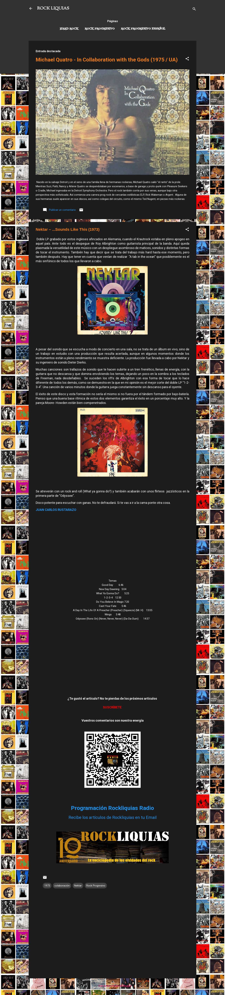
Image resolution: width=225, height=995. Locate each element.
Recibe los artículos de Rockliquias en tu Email (113, 817)
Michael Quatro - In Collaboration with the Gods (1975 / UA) (107, 60)
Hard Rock (69, 29)
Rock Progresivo (100, 29)
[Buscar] (194, 9)
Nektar (78, 885)
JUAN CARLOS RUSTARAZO (56, 510)
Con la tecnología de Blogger (113, 985)
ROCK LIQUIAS (53, 8)
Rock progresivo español (143, 29)
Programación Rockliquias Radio (112, 808)
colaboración (62, 885)
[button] (187, 59)
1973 (47, 885)
